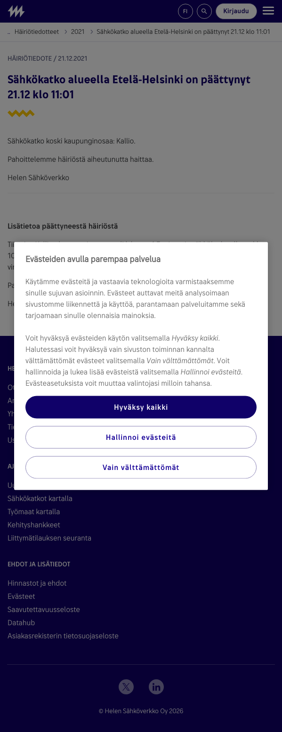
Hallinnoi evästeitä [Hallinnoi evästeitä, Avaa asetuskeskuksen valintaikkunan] (141, 437)
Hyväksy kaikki (141, 407)
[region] (141, 366)
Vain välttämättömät (141, 467)
